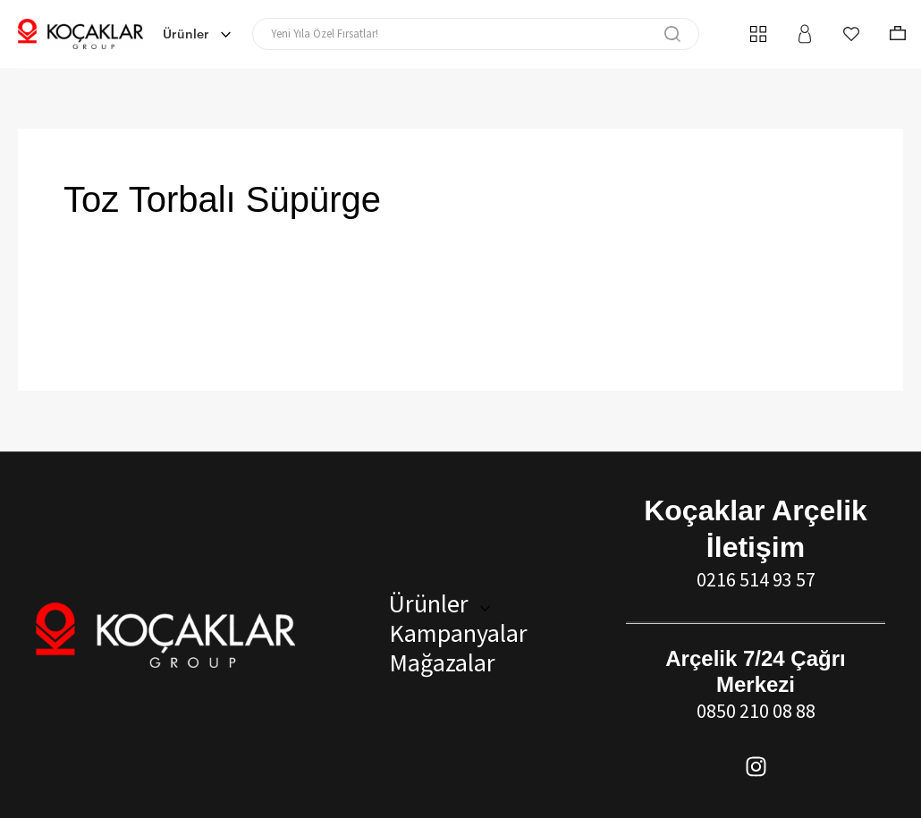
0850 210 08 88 (756, 710)
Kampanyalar (453, 633)
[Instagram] (756, 766)
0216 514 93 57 (756, 579)
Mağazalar (437, 662)
